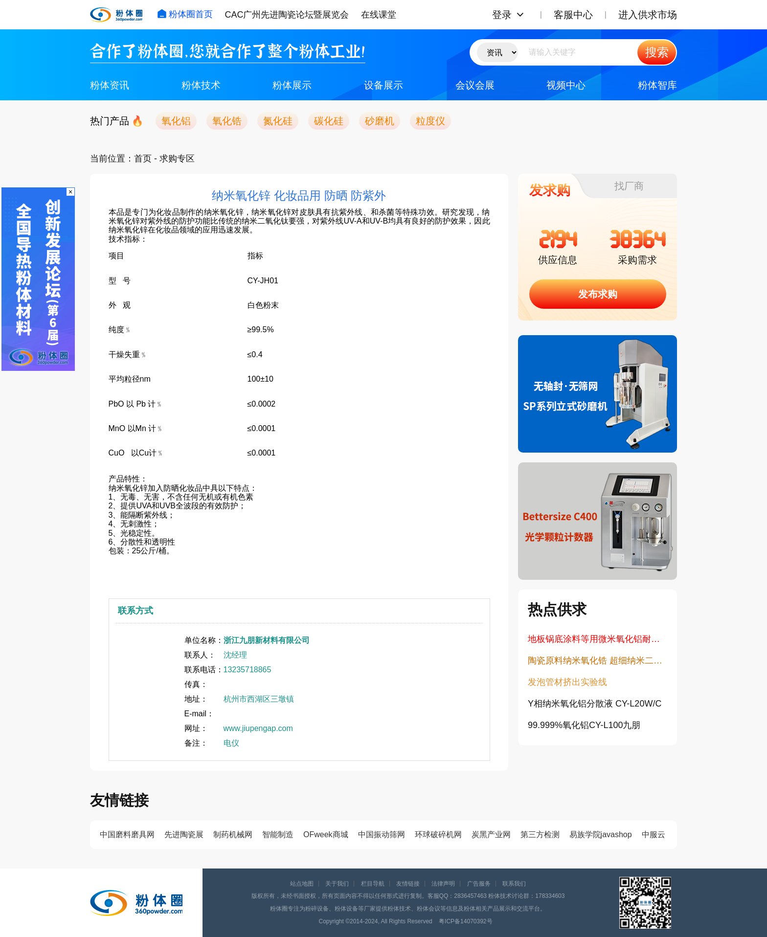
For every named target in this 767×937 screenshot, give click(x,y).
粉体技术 (201, 85)
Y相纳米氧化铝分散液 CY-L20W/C (594, 703)
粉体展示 (292, 85)
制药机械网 (232, 834)
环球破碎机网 (438, 834)
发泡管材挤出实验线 (567, 682)
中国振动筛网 (381, 834)
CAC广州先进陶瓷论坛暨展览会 (287, 15)
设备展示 (383, 85)
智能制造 (277, 834)
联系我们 (514, 884)
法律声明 (443, 884)
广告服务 (479, 884)
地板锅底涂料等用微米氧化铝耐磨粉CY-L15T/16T (597, 639)
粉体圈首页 (185, 14)
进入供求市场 (647, 15)
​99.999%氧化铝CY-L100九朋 (584, 725)
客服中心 (573, 15)
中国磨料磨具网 (127, 834)
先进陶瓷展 (183, 834)
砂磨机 (379, 120)
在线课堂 (378, 15)
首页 (143, 158)
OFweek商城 (325, 834)
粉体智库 (657, 85)
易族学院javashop (600, 834)
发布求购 (597, 294)
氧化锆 (227, 120)
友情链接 (408, 884)
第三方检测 (540, 834)
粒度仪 (430, 120)
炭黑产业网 (491, 834)
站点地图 (302, 884)
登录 (502, 15)
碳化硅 (328, 120)
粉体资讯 (109, 85)
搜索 (657, 52)
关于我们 (337, 884)
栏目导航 (372, 884)
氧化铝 (176, 120)
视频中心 (566, 85)
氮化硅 (278, 120)
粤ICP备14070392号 (465, 921)
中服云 (653, 834)
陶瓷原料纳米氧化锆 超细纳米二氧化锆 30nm (597, 660)
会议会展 (475, 85)
